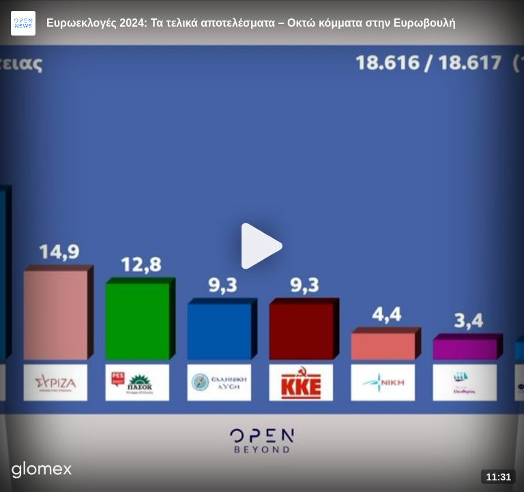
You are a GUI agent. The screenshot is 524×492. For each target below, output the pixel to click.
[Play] (262, 246)
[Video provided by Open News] (23, 23)
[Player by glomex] (42, 471)
